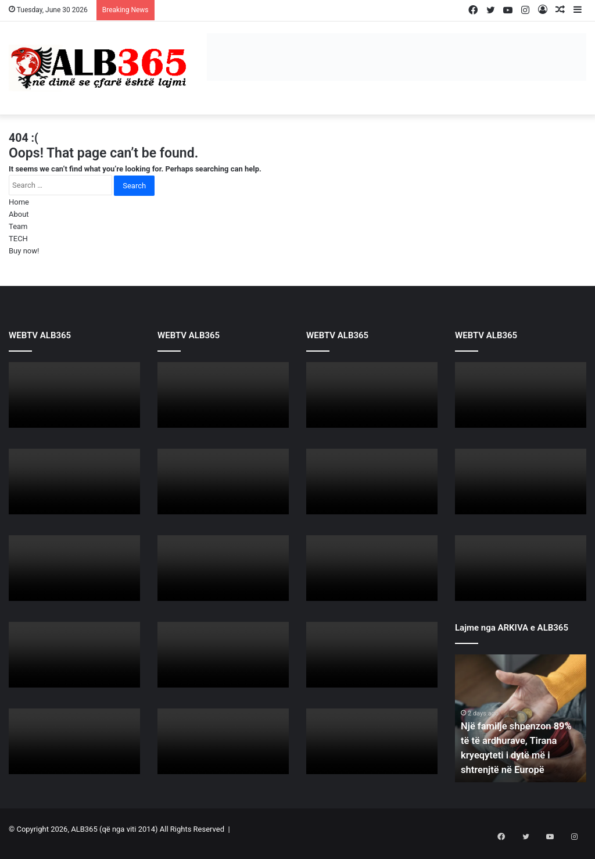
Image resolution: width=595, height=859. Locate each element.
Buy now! (24, 250)
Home (19, 202)
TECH (18, 238)
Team (18, 226)
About (19, 214)
